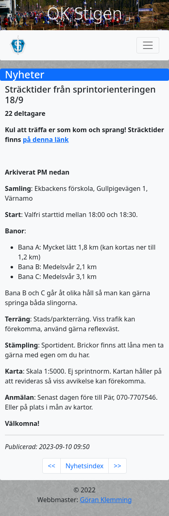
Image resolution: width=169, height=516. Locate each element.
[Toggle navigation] (147, 45)
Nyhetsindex (85, 465)
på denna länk (46, 139)
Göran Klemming (106, 499)
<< (51, 465)
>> (117, 465)
